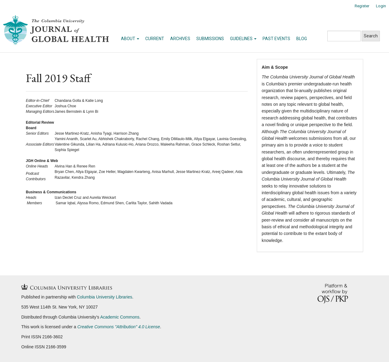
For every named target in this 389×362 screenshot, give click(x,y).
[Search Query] (344, 36)
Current (154, 38)
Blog (301, 38)
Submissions (210, 38)
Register (362, 6)
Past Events (276, 38)
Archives (180, 38)
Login (381, 6)
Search (371, 36)
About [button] (130, 38)
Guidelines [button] (243, 38)
